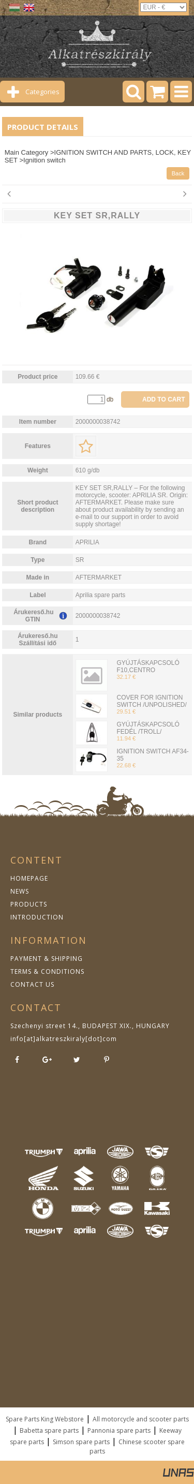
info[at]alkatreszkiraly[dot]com (63, 1038)
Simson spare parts (81, 1441)
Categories (42, 91)
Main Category (27, 152)
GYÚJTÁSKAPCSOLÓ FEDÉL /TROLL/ (147, 728)
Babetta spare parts (49, 1430)
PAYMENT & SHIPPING (46, 958)
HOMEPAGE (29, 878)
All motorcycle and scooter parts (141, 1419)
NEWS (19, 891)
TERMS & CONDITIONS (47, 971)
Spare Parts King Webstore (45, 1419)
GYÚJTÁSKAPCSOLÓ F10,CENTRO (147, 666)
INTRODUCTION (37, 917)
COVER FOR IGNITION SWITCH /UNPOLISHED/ (151, 701)
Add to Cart (163, 399)
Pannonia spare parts (119, 1430)
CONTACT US (32, 984)
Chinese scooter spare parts (137, 1446)
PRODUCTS (28, 904)
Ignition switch (44, 160)
